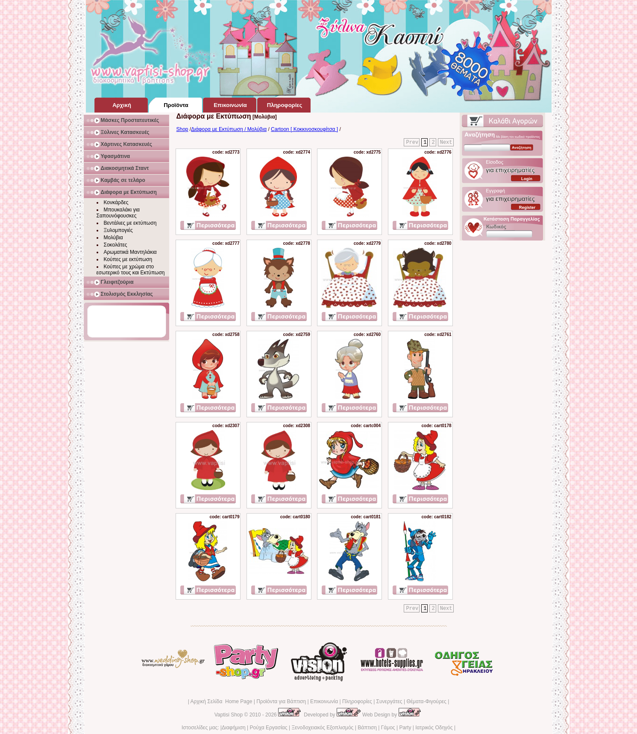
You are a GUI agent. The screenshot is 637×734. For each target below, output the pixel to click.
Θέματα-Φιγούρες (426, 701)
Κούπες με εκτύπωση (128, 259)
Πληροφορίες (357, 701)
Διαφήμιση (234, 728)
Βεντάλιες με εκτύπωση (130, 223)
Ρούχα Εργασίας (269, 728)
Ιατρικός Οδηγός (433, 728)
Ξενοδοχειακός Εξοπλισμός (322, 728)
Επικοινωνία (324, 701)
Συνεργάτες (389, 701)
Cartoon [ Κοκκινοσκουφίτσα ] (304, 129)
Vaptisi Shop (228, 715)
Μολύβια (113, 238)
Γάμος (388, 728)
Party (405, 728)
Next (446, 143)
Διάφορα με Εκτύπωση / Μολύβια (229, 129)
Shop (182, 129)
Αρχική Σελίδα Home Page (221, 701)
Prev (412, 143)
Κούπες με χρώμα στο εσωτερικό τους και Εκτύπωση (131, 270)
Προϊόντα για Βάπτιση (281, 701)
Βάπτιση (367, 728)
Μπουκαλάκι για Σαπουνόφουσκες (118, 213)
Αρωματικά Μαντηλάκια (130, 252)
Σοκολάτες (115, 245)
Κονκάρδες (116, 202)
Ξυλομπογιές (118, 230)
